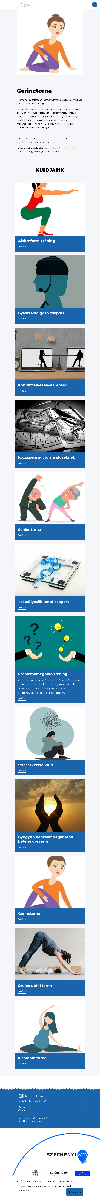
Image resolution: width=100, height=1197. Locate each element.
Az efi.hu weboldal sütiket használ (34, 1181)
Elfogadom (75, 1192)
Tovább (22, 246)
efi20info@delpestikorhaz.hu (63, 148)
